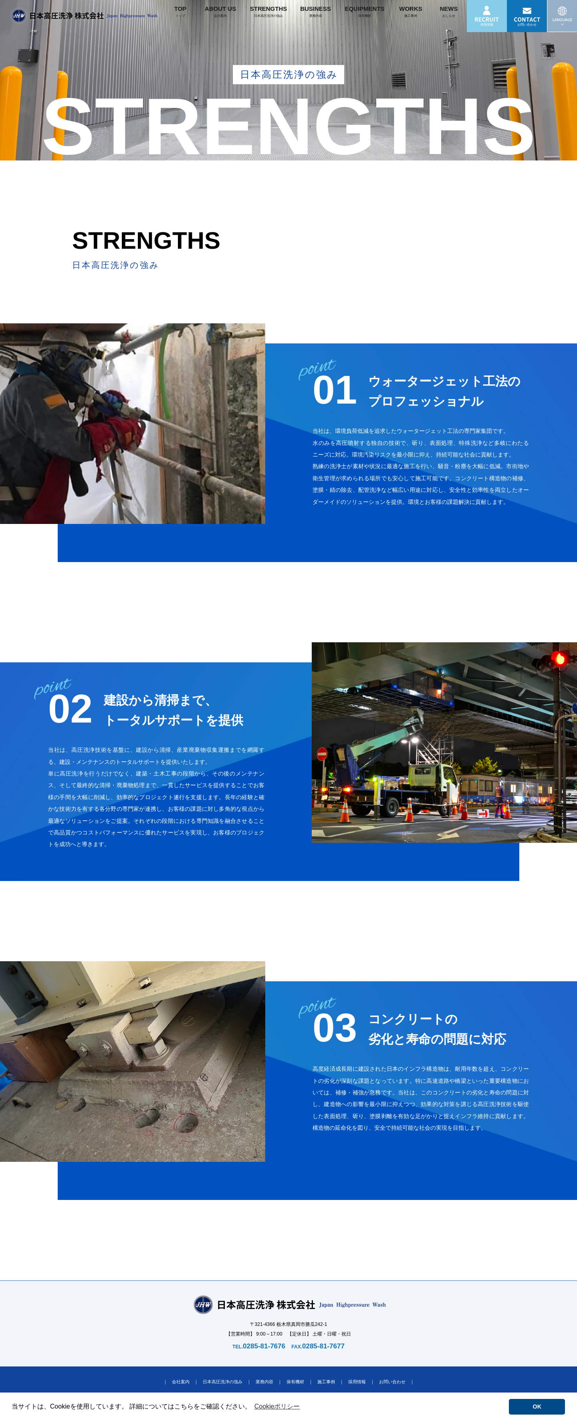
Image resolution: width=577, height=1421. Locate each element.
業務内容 (264, 1381)
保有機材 (295, 1381)
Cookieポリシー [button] (277, 1406)
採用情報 (357, 1381)
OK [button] (537, 1406)
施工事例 (326, 1381)
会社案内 (180, 1381)
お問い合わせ (392, 1381)
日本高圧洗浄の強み (222, 1381)
